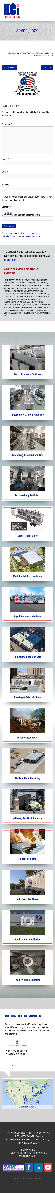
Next (47, 67)
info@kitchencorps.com (27, 1136)
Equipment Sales (27, 1156)
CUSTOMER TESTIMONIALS (23, 1016)
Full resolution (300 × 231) (43, 56)
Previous (9, 67)
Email (5, 171)
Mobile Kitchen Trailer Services (27, 1153)
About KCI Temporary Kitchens (41, 53)
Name (5, 159)
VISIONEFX (37, 1178)
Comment (7, 124)
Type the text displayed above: (26, 214)
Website (5, 184)
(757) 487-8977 (18, 1133)
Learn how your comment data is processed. (21, 236)
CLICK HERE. (10, 260)
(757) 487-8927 (41, 1133)
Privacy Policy (27, 1150)
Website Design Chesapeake (23, 1178)
